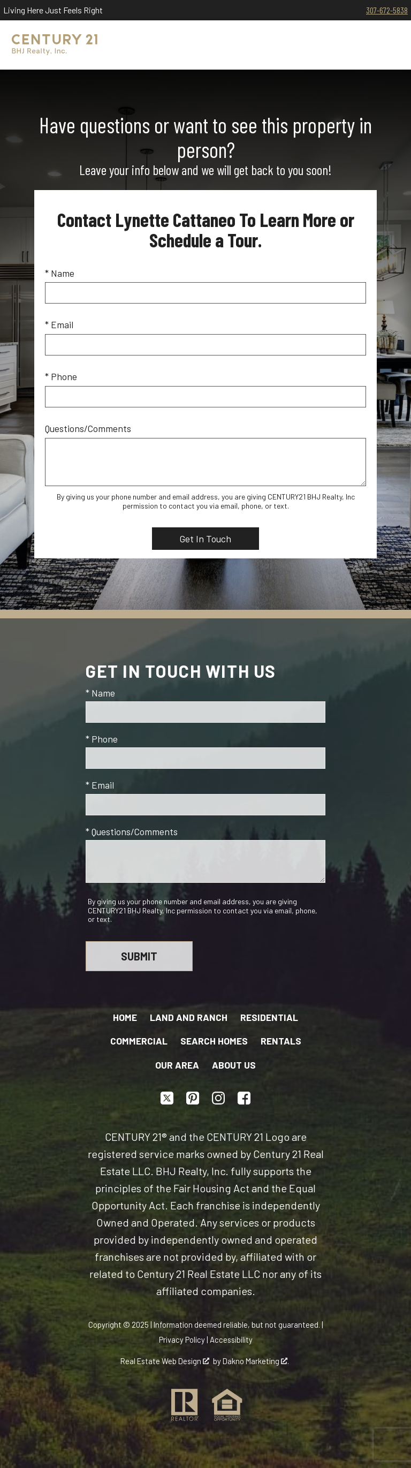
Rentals (281, 1041)
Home (125, 1017)
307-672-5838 (387, 10)
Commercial (139, 1041)
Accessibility (231, 1339)
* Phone (61, 376)
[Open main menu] (386, 45)
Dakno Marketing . (256, 1361)
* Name (59, 273)
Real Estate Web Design (164, 1361)
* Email (59, 324)
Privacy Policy (182, 1339)
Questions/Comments (88, 428)
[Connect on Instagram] (218, 1098)
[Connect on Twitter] (167, 1098)
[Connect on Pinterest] (192, 1098)
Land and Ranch (188, 1017)
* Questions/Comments (132, 831)
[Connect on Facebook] (244, 1098)
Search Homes (214, 1041)
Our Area (177, 1065)
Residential (269, 1017)
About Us (234, 1065)
